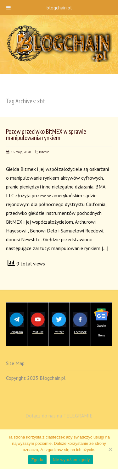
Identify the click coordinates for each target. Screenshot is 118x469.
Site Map (15, 363)
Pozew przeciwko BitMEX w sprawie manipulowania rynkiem (46, 134)
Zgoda (37, 459)
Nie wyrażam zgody (71, 459)
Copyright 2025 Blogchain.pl (35, 378)
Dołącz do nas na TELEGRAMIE (59, 415)
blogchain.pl (59, 7)
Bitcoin (44, 152)
